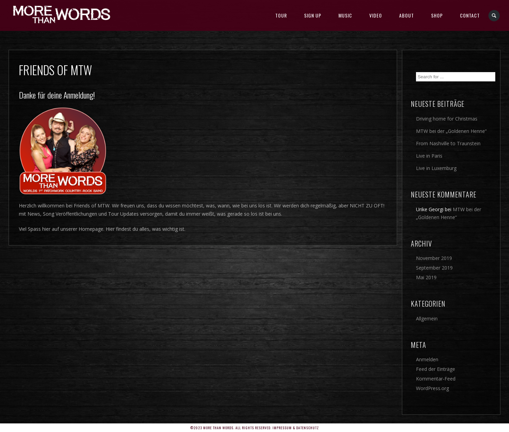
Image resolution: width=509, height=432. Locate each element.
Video (375, 15)
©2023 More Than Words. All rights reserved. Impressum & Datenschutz (254, 427)
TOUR (281, 15)
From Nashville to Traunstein (448, 143)
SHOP (437, 15)
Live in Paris (429, 155)
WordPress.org (432, 388)
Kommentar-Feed (435, 378)
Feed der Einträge (435, 369)
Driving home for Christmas (446, 118)
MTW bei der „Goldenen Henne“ (451, 131)
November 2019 (434, 258)
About (406, 15)
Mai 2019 (426, 277)
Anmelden (427, 359)
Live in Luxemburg (436, 168)
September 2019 (434, 267)
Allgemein (427, 318)
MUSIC (345, 15)
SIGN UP (312, 15)
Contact (470, 15)
